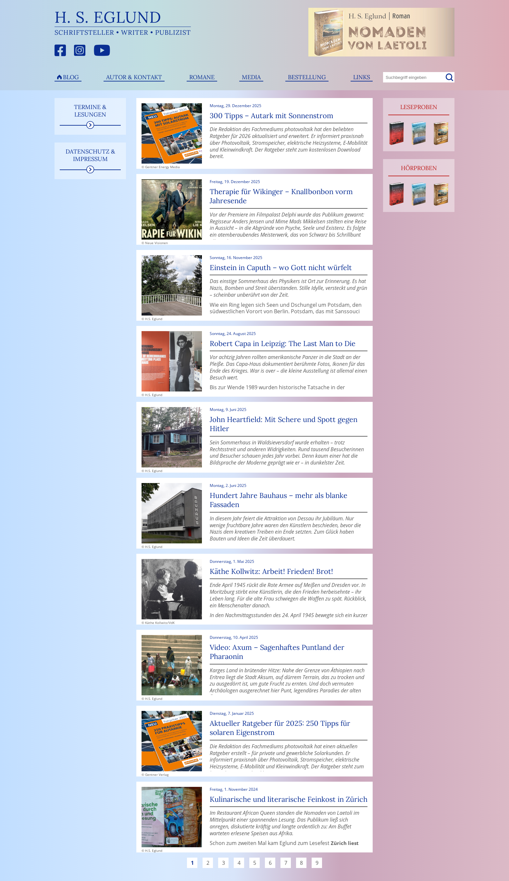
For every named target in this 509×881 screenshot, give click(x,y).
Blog (71, 77)
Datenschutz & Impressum (90, 155)
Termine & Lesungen (90, 110)
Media (251, 77)
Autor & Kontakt (134, 77)
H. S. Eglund (108, 17)
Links (361, 77)
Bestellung (307, 77)
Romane (202, 77)
